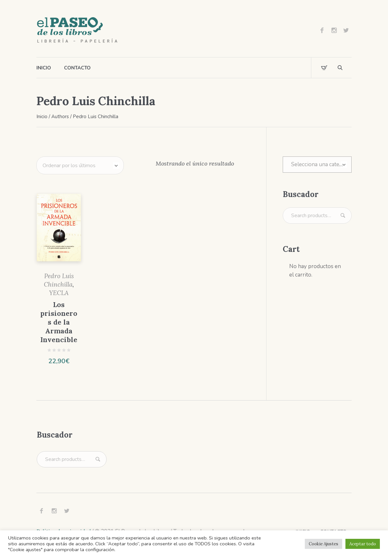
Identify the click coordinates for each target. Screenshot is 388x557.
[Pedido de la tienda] (80, 165)
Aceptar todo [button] (362, 544)
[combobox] (317, 164)
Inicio (41, 116)
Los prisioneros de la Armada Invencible (58, 322)
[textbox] (317, 164)
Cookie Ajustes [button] (323, 544)
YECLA (59, 293)
